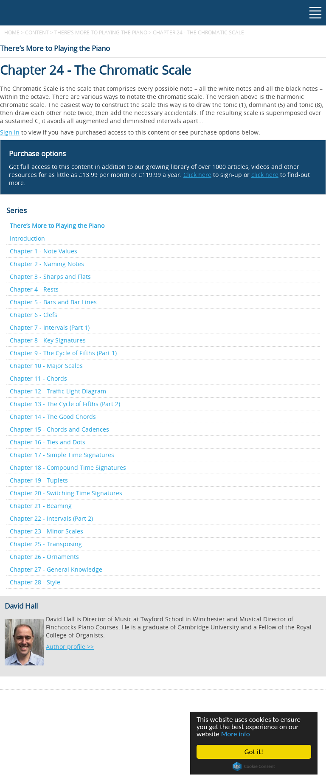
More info (235, 734)
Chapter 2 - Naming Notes (47, 264)
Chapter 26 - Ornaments (44, 557)
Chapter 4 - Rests (34, 289)
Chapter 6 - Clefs (33, 315)
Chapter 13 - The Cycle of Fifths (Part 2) (65, 404)
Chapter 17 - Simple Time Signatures (62, 455)
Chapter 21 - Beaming (41, 506)
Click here (197, 175)
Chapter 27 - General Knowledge (56, 569)
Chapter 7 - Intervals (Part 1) (50, 327)
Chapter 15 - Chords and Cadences (59, 429)
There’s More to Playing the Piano (100, 32)
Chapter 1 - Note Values (43, 251)
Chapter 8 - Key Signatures (48, 340)
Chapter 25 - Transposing (46, 544)
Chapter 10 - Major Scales (46, 366)
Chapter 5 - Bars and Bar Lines (53, 302)
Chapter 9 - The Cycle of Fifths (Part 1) (63, 353)
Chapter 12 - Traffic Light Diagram (58, 391)
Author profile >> (70, 647)
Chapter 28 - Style (35, 582)
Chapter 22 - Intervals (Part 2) (51, 518)
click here (264, 175)
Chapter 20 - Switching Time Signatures (66, 493)
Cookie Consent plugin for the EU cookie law (254, 766)
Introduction (27, 238)
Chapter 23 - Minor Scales (46, 531)
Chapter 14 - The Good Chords (53, 417)
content (37, 32)
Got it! (253, 751)
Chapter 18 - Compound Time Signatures (68, 467)
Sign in (10, 132)
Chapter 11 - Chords (38, 378)
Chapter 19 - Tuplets (39, 480)
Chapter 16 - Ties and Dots (47, 442)
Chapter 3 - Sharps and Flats (50, 276)
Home (12, 32)
